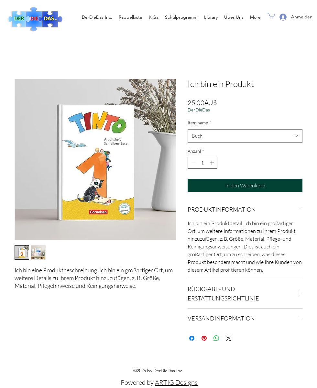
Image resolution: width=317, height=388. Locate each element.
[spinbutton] (202, 162)
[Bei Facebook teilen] (192, 338)
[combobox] (245, 136)
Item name (199, 122)
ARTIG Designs (176, 382)
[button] (271, 15)
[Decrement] (193, 162)
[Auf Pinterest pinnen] (204, 338)
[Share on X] (229, 338)
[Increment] (212, 162)
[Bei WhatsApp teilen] (216, 338)
